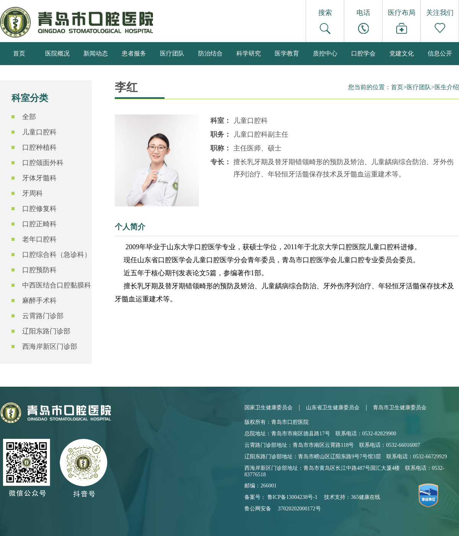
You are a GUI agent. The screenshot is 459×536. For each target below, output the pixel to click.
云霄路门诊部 (42, 316)
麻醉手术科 (39, 300)
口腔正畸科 (39, 224)
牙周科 (32, 193)
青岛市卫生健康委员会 (399, 407)
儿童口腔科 (39, 132)
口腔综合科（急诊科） (56, 254)
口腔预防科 (39, 270)
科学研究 (248, 53)
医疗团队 (172, 53)
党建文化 (401, 53)
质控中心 (325, 53)
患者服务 (134, 53)
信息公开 (440, 53)
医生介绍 (447, 87)
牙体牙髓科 (39, 178)
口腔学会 (363, 53)
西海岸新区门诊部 (49, 346)
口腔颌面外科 (42, 163)
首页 (19, 53)
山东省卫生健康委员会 (333, 407)
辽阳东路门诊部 (46, 331)
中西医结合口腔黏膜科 (56, 285)
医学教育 (287, 53)
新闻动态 (95, 53)
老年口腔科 (39, 239)
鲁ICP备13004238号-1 (292, 497)
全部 (29, 117)
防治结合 (210, 53)
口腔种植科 (39, 147)
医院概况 (57, 53)
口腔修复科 (39, 208)
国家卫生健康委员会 (268, 407)
